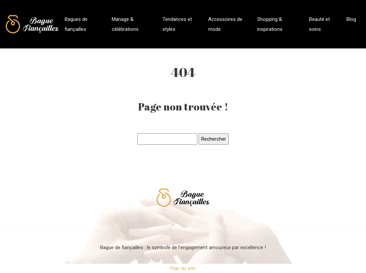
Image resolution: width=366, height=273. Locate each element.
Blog (351, 19)
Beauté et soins (319, 24)
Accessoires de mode (225, 24)
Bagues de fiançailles (76, 24)
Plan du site (183, 268)
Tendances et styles (177, 24)
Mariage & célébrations (125, 24)
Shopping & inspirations (269, 24)
